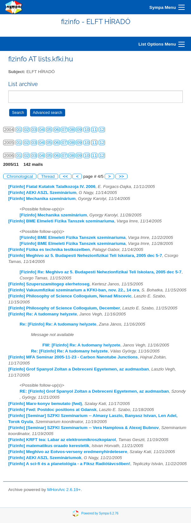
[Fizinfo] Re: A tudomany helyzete (42, 314)
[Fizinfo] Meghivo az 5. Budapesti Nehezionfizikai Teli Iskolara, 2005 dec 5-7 (85, 255)
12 (102, 129)
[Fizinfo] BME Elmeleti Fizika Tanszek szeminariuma (61, 221)
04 (41, 129)
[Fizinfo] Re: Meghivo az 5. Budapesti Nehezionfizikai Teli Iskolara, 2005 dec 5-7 (101, 272)
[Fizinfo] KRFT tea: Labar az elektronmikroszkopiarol (62, 439)
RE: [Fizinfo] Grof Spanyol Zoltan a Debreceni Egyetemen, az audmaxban (94, 391)
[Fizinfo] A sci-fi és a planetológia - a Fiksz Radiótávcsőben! (69, 463)
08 (71, 129)
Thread (48, 176)
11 (94, 129)
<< (65, 176)
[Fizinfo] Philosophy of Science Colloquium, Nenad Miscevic (70, 296)
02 (26, 129)
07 (64, 129)
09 (79, 129)
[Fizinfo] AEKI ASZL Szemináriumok (44, 457)
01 (18, 129)
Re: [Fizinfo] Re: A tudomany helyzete (58, 324)
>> (121, 176)
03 (34, 129)
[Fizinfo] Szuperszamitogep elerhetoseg (48, 284)
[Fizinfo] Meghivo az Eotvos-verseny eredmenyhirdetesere (67, 451)
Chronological (20, 176)
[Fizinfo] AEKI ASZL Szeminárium (42, 192)
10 (86, 129)
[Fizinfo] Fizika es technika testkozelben (49, 249)
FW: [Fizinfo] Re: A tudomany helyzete (81, 345)
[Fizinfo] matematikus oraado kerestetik (48, 445)
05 (49, 129)
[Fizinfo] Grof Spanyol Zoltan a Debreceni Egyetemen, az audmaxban (78, 369)
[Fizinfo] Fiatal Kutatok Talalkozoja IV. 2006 (52, 186)
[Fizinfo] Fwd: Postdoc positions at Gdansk (52, 409)
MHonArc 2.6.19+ (64, 489)
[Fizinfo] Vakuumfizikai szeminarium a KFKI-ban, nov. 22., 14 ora (73, 290)
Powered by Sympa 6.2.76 (99, 513)
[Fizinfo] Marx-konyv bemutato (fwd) (45, 403)
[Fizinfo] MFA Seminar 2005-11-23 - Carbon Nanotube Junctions (73, 357)
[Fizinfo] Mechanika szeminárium (42, 198)
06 (56, 129)
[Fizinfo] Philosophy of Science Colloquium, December (64, 308)
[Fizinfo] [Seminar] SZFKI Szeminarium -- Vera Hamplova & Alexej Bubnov (83, 427)
